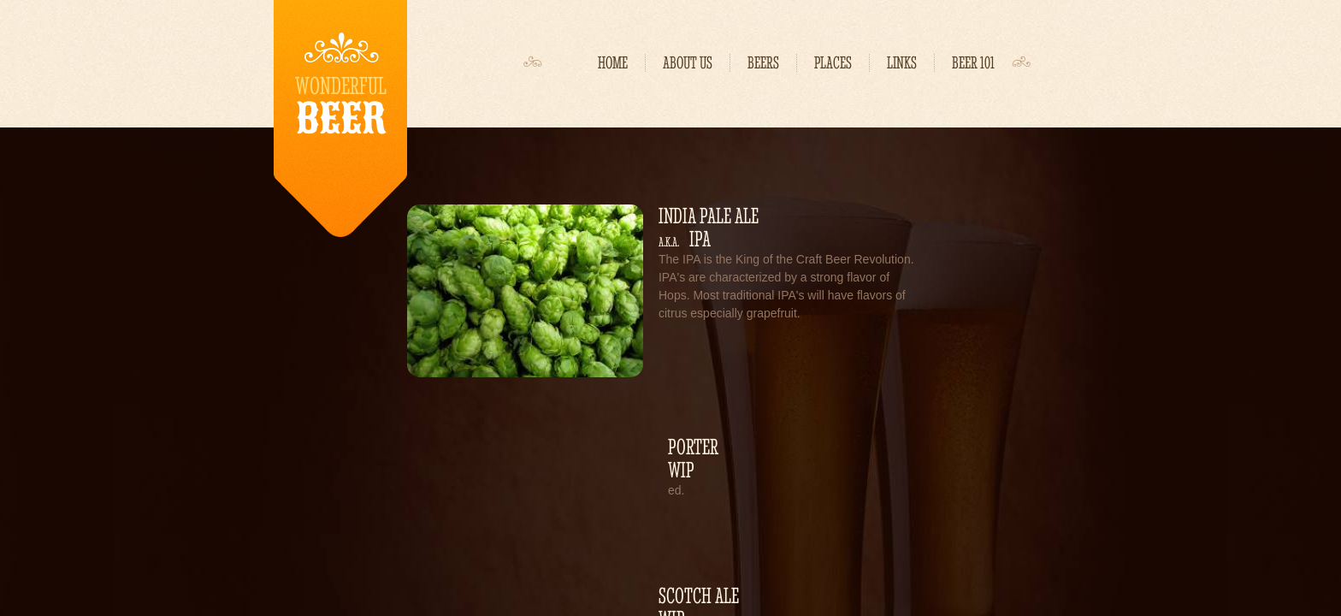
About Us (687, 63)
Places (833, 63)
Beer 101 (973, 63)
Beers (763, 63)
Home (613, 63)
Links (902, 63)
